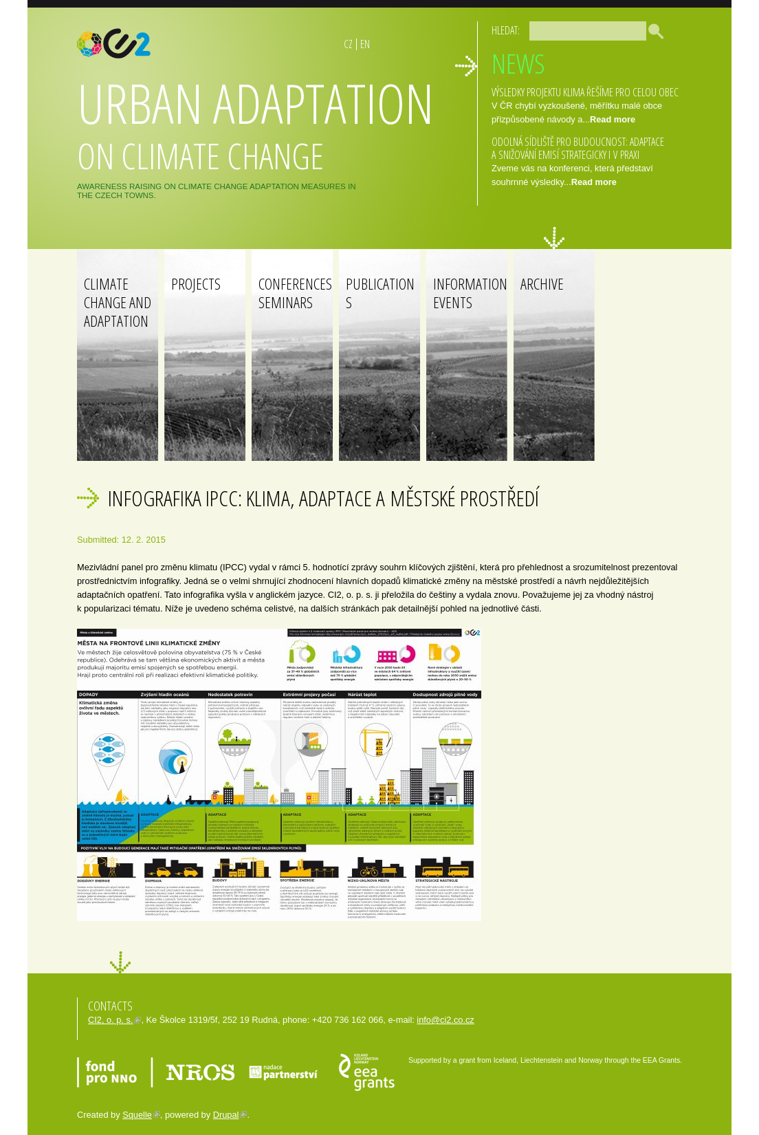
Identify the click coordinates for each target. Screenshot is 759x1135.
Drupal (226, 1115)
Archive (542, 283)
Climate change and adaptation (117, 302)
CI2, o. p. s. (110, 1020)
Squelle (137, 1115)
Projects (196, 283)
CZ (348, 44)
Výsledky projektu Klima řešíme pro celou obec (585, 92)
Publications (380, 293)
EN (365, 44)
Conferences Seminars (295, 293)
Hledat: (506, 30)
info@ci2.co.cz (445, 1020)
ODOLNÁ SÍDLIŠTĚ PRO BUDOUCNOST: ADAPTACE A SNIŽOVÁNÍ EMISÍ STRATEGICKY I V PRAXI (578, 148)
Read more (612, 119)
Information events (470, 293)
